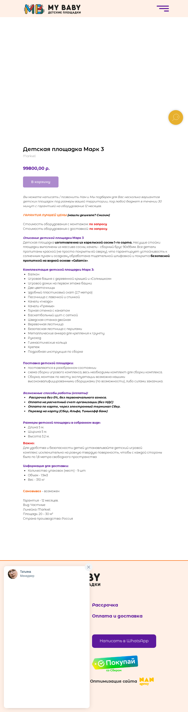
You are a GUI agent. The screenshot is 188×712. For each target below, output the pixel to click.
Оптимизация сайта (113, 681)
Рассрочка (105, 605)
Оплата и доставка (117, 616)
